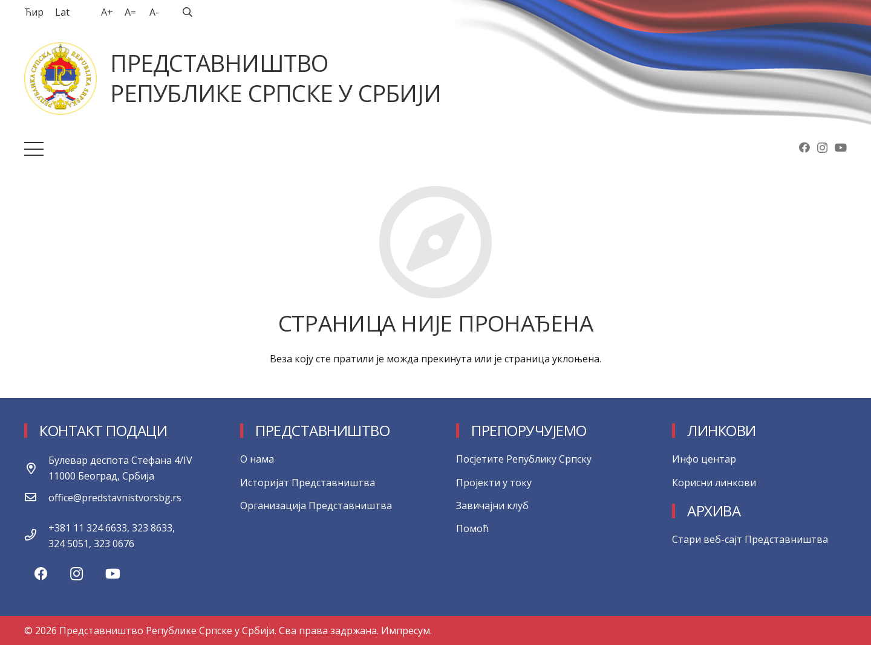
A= (130, 12)
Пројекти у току (494, 482)
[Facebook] (804, 147)
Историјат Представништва (307, 482)
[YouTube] (841, 147)
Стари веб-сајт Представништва (750, 539)
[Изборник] (33, 149)
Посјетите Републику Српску (524, 459)
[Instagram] (822, 148)
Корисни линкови (714, 482)
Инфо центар (704, 459)
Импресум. (406, 630)
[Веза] (60, 78)
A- (154, 12)
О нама (257, 459)
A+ (107, 12)
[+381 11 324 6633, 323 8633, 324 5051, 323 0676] (36, 536)
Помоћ (472, 528)
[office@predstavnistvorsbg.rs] (36, 497)
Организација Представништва (316, 505)
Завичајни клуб (492, 505)
